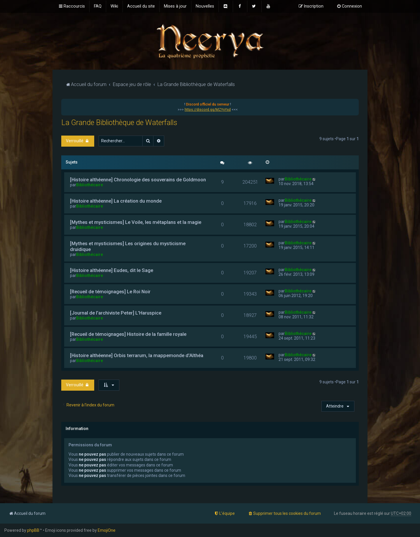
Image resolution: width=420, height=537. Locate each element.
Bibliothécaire (89, 184)
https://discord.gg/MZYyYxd (208, 110)
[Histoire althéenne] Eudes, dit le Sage (111, 270)
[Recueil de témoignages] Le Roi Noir (110, 291)
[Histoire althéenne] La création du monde (116, 201)
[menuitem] (98, 6)
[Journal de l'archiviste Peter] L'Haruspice (115, 313)
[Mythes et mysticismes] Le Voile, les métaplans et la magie (135, 222)
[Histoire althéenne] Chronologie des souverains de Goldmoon (138, 179)
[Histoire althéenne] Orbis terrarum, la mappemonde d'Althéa (136, 355)
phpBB (33, 530)
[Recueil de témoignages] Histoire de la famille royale (128, 334)
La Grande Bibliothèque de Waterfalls (119, 122)
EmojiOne (107, 530)
